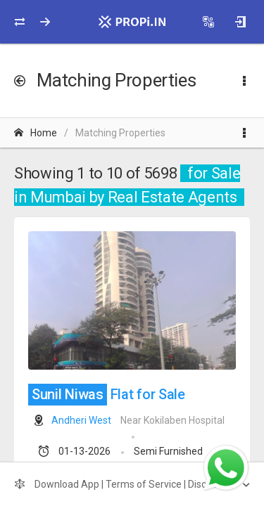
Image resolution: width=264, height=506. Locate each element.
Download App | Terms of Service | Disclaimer (125, 484)
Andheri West (81, 420)
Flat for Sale (106, 395)
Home (35, 132)
